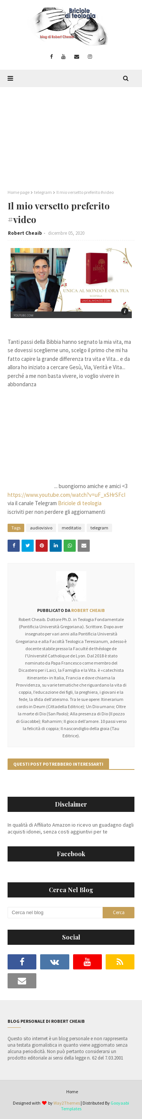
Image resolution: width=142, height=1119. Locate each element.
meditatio (71, 528)
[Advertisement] (71, 134)
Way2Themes (66, 1103)
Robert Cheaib (25, 233)
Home (72, 1091)
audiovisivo (41, 528)
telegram (43, 192)
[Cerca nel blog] (55, 912)
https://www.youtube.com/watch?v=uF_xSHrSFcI (66, 494)
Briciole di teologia (79, 503)
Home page (19, 192)
